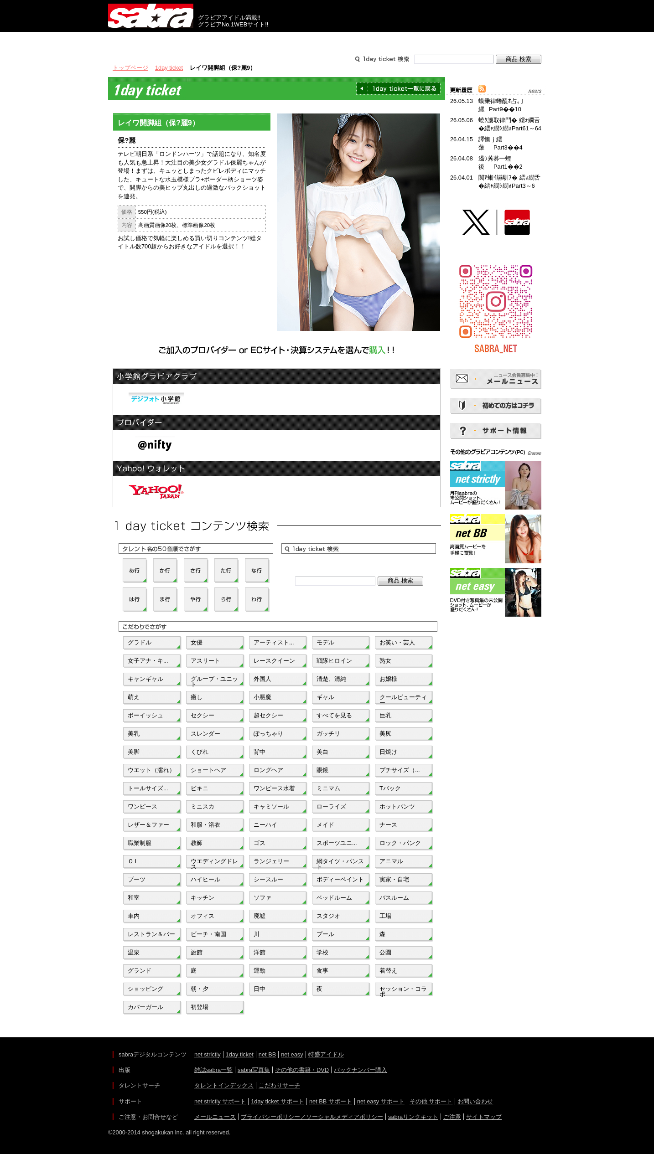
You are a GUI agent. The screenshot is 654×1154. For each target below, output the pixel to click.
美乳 (134, 733)
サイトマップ (484, 1116)
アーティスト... (274, 642)
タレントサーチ (327, 40)
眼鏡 (322, 770)
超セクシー (268, 715)
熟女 (385, 660)
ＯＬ (134, 861)
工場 (385, 915)
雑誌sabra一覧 (213, 1069)
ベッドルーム (334, 897)
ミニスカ (202, 806)
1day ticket (169, 67)
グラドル (139, 642)
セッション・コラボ (403, 990)
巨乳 (385, 715)
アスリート (205, 660)
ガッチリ (328, 733)
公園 (385, 952)
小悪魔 (262, 697)
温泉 (134, 952)
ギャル (325, 697)
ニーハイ (265, 824)
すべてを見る (334, 715)
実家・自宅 (394, 879)
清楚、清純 (331, 678)
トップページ (130, 67)
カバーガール (145, 1007)
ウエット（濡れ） (151, 770)
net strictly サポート (220, 1101)
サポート (414, 40)
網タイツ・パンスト (340, 863)
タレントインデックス (224, 1085)
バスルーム (394, 897)
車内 (134, 915)
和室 (134, 897)
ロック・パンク (400, 843)
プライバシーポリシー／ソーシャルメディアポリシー (312, 1116)
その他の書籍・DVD (302, 1069)
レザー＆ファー (148, 824)
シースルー (268, 879)
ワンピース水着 (274, 788)
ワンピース (142, 806)
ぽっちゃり (268, 733)
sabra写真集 (254, 1069)
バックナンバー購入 (360, 1069)
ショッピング (145, 988)
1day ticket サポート (277, 1101)
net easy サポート (381, 1101)
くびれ (199, 751)
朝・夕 (199, 988)
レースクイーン (274, 660)
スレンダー (205, 733)
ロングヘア (268, 770)
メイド (325, 824)
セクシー (202, 715)
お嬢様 (388, 678)
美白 (322, 751)
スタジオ (328, 915)
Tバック (390, 788)
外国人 (262, 678)
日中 (259, 988)
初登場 (199, 1007)
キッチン (202, 897)
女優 (196, 642)
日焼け (388, 751)
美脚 (134, 751)
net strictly (207, 1054)
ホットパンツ (397, 806)
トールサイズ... (148, 788)
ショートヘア (208, 770)
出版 (152, 40)
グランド (139, 970)
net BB (267, 1054)
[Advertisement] (495, 660)
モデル (325, 642)
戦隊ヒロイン (334, 660)
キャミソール (271, 806)
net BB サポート (330, 1101)
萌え (134, 697)
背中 (259, 751)
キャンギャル (145, 678)
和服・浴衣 (205, 824)
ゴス (259, 843)
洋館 (259, 952)
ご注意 (452, 1116)
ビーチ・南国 (208, 934)
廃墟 (259, 915)
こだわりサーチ (279, 1085)
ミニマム (328, 788)
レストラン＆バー (151, 934)
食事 (322, 970)
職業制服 (139, 843)
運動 (259, 970)
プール (325, 934)
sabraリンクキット (413, 1116)
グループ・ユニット (214, 680)
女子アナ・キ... (148, 660)
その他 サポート (431, 1101)
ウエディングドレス (214, 863)
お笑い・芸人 (397, 642)
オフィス (202, 915)
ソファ (262, 897)
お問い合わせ (475, 1101)
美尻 (385, 733)
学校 (322, 952)
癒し (196, 697)
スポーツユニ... (337, 843)
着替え (388, 970)
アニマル (391, 861)
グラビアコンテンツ (239, 40)
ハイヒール (205, 879)
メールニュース (215, 1116)
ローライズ (331, 806)
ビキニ (199, 788)
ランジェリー (271, 861)
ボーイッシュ (145, 715)
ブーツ (136, 879)
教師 (196, 843)
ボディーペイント (340, 879)
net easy (292, 1054)
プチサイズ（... (399, 770)
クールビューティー (403, 699)
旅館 (196, 952)
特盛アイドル (326, 1054)
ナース (388, 824)
